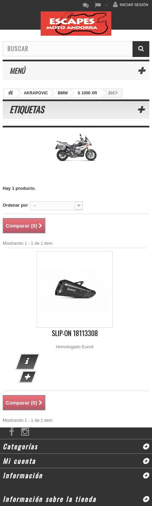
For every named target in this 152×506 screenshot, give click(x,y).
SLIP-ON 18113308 (75, 333)
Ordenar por (15, 205)
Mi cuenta (19, 461)
